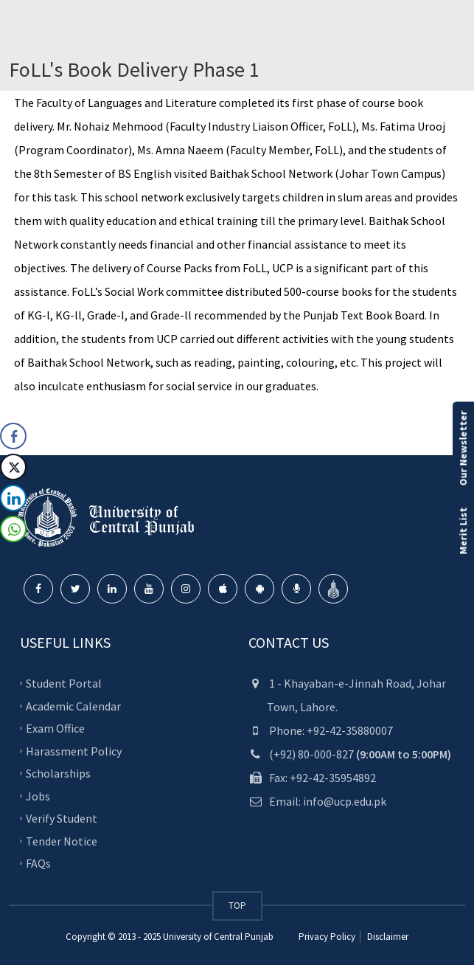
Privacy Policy (327, 936)
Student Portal (64, 683)
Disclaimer (386, 936)
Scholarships (58, 773)
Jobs (38, 795)
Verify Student (61, 818)
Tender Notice (61, 840)
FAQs (38, 863)
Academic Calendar (73, 705)
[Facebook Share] (13, 436)
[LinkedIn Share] (13, 498)
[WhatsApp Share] (13, 529)
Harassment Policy (74, 750)
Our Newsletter (463, 448)
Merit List (463, 531)
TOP (237, 905)
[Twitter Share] (13, 467)
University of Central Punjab (218, 936)
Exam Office (55, 728)
